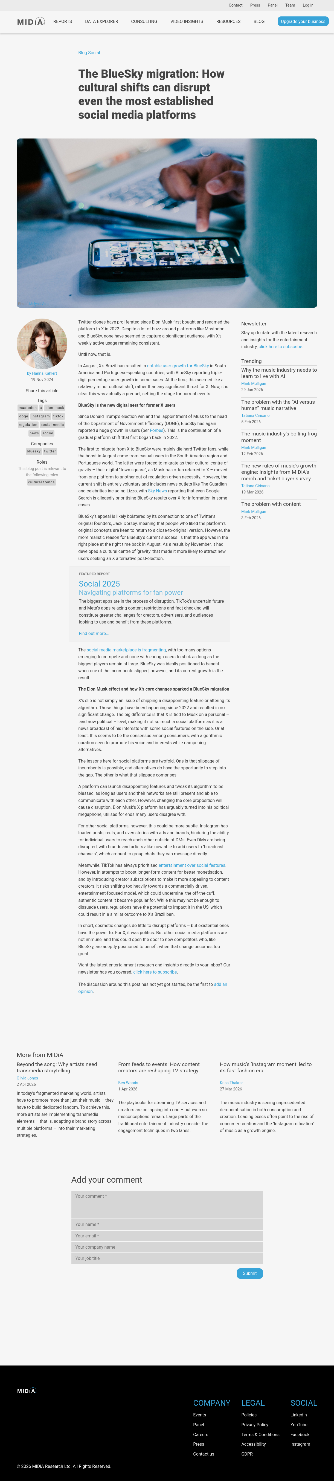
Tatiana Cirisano (255, 415)
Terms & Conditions (260, 1434)
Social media (52, 425)
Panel (273, 5)
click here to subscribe (155, 972)
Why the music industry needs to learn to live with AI (279, 373)
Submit (250, 1273)
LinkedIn (299, 1415)
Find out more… (94, 633)
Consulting (144, 21)
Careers (200, 1434)
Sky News (157, 490)
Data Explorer (101, 21)
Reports (62, 21)
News (34, 433)
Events (199, 1415)
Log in (308, 5)
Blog (259, 21)
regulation (28, 425)
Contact (235, 5)
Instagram (40, 416)
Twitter (50, 451)
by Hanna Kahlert (42, 373)
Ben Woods (128, 1083)
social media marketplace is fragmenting (126, 650)
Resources (228, 21)
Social (94, 52)
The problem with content (271, 504)
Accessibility (253, 1444)
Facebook (300, 1434)
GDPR (246, 1454)
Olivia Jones (27, 1078)
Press (255, 5)
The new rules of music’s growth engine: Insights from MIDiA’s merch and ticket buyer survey (278, 472)
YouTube (299, 1424)
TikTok (58, 416)
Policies (249, 1415)
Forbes (156, 430)
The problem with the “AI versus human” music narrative (278, 405)
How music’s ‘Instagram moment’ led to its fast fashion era (266, 1067)
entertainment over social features (192, 865)
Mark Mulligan (253, 383)
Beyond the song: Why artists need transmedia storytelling (57, 1067)
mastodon (28, 408)
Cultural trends (41, 482)
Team (290, 5)
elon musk (54, 408)
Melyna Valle (39, 304)
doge (23, 416)
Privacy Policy (254, 1424)
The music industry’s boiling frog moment (279, 437)
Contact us (203, 1454)
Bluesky (34, 451)
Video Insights (186, 21)
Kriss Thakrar (231, 1083)
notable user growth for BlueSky (178, 365)
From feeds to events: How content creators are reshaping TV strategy (159, 1067)
